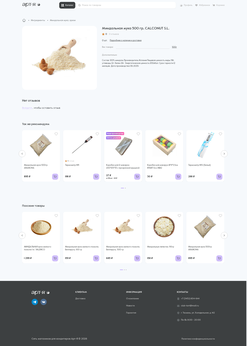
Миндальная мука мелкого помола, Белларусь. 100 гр (82, 248)
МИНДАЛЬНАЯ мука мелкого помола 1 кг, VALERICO (37, 248)
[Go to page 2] (124, 269)
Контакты (182, 292)
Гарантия (131, 313)
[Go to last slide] (22, 153)
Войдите (27, 108)
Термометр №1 (72, 165)
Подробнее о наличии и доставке (126, 40)
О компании (132, 298)
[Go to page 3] (126, 269)
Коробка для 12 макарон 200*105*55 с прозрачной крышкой (122, 166)
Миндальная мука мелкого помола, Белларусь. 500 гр (123, 248)
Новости (130, 306)
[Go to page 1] (121, 269)
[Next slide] (224, 153)
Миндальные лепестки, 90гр (160, 247)
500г (174, 47)
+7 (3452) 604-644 (188, 298)
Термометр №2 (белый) (199, 165)
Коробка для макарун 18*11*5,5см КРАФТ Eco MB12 (162, 166)
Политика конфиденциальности (198, 339)
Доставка (80, 298)
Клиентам (81, 292)
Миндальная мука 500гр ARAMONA (36, 166)
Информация (134, 292)
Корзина (220, 5)
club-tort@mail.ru (188, 305)
